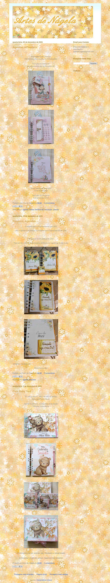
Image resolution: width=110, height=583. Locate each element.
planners (32, 380)
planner (56, 210)
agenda (25, 210)
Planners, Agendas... (25, 221)
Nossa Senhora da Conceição (40, 210)
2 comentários (49, 563)
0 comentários (49, 203)
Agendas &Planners (25, 47)
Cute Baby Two (22, 391)
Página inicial (42, 574)
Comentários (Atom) (44, 580)
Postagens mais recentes (24, 574)
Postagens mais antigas (59, 574)
